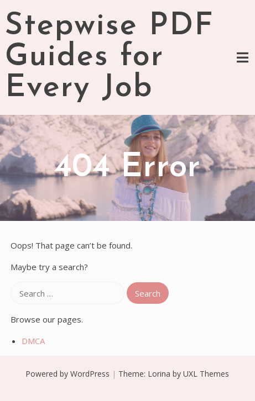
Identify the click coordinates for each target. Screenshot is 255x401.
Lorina (159, 373)
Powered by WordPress (67, 373)
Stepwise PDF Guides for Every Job (109, 57)
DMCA (33, 340)
